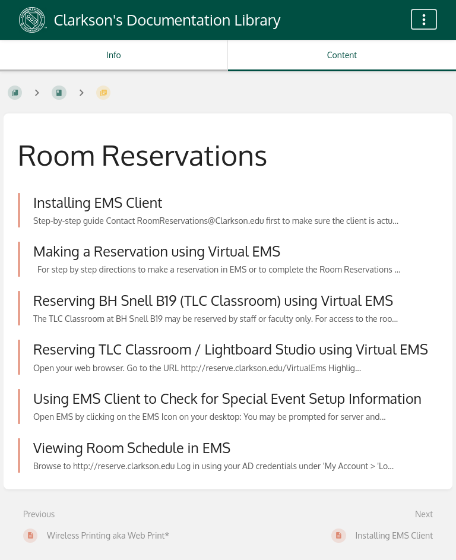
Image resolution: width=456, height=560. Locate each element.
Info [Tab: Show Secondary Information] (113, 55)
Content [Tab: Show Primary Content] (342, 55)
